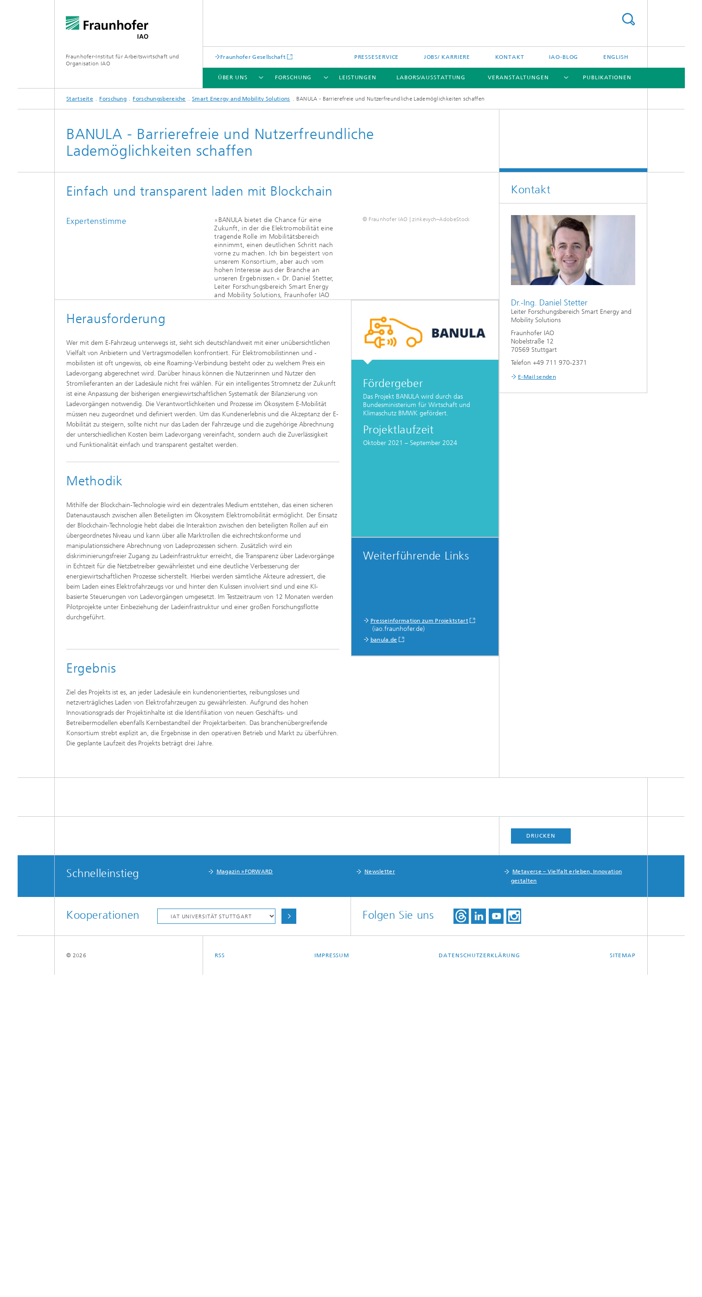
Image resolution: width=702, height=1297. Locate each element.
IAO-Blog (563, 57)
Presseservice (376, 57)
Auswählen (288, 1238)
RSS (220, 1277)
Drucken (540, 1158)
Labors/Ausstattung (431, 77)
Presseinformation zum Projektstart (419, 759)
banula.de (383, 778)
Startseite (79, 98)
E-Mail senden (537, 377)
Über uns (233, 77)
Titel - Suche (628, 19)
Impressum (331, 1277)
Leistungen (358, 77)
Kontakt (509, 57)
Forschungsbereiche (159, 98)
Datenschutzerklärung (479, 1277)
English (616, 57)
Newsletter (379, 1193)
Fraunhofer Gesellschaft (253, 57)
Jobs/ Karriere (447, 57)
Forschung (293, 77)
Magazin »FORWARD (245, 1193)
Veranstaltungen (518, 77)
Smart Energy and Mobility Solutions (241, 98)
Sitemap (623, 1277)
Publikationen (607, 77)
